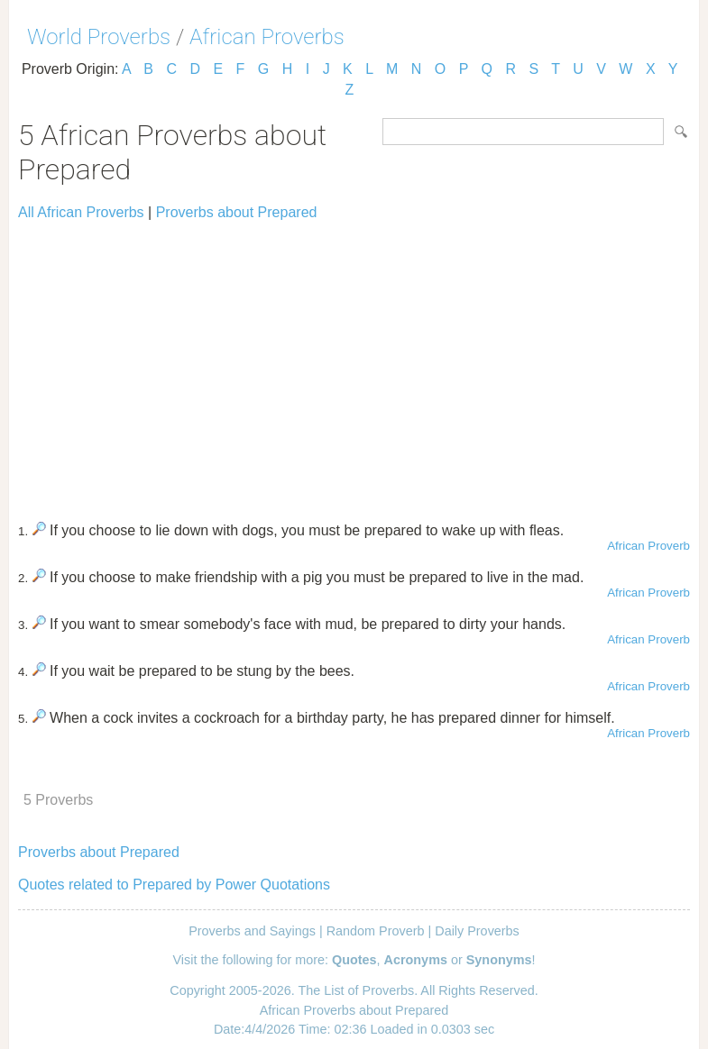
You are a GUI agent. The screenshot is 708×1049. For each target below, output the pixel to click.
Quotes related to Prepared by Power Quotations (174, 884)
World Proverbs (98, 37)
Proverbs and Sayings (252, 931)
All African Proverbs (81, 212)
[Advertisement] (354, 363)
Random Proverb (375, 931)
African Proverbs (267, 37)
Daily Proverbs (477, 931)
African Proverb (648, 545)
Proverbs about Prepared (236, 212)
